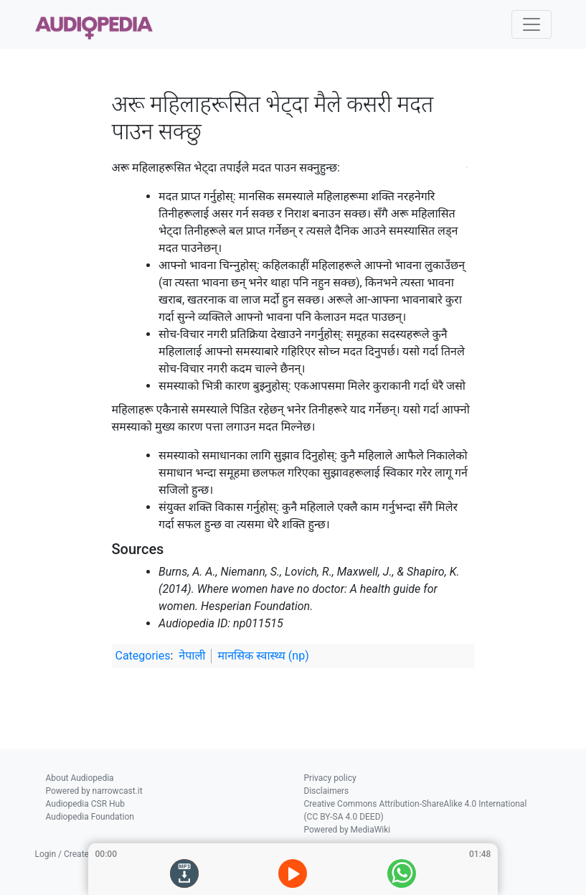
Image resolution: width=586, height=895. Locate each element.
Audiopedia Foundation (90, 817)
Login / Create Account (79, 854)
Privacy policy (330, 778)
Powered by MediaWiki (347, 830)
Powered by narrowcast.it (94, 791)
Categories (143, 655)
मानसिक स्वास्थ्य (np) (262, 655)
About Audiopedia (80, 778)
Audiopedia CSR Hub (85, 804)
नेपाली (192, 655)
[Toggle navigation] (531, 24)
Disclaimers (326, 791)
